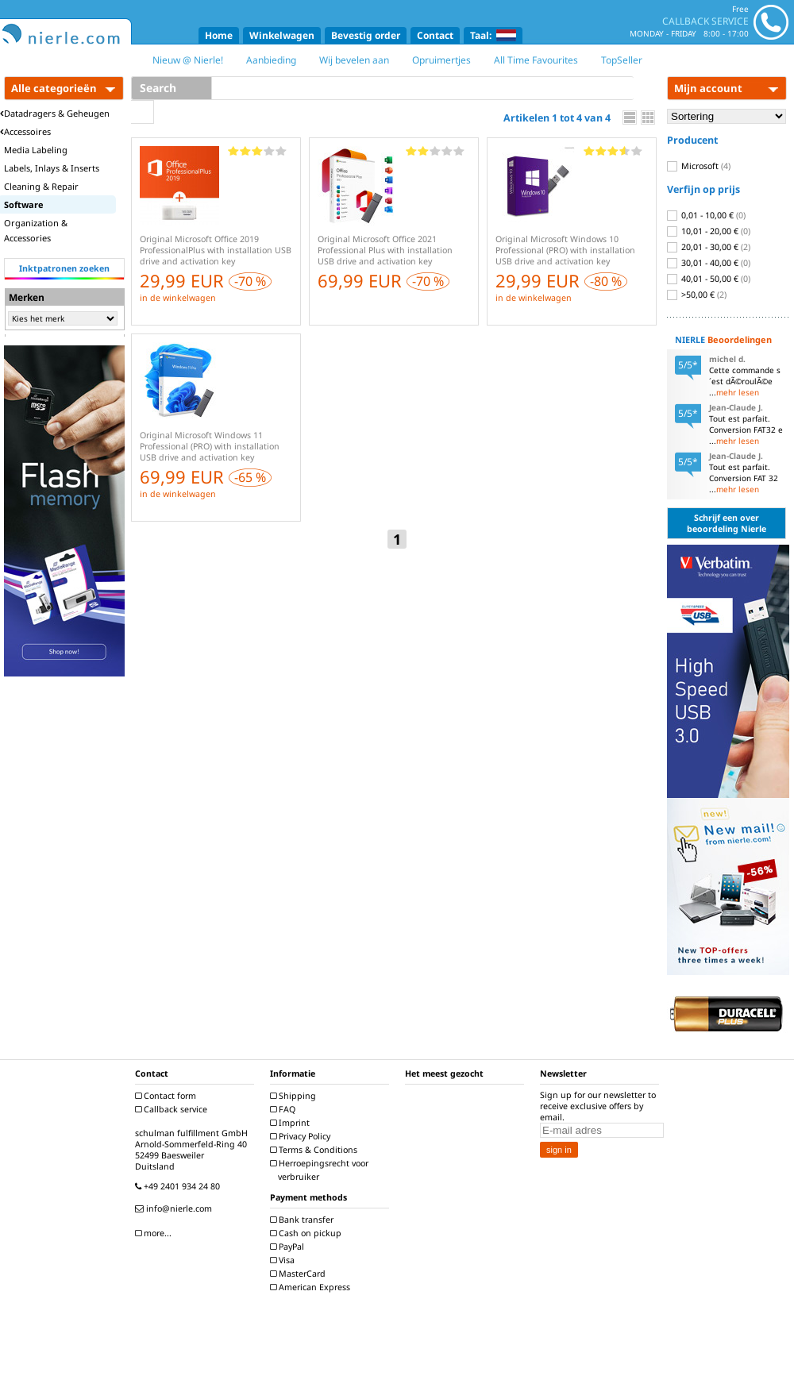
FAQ (284, 1109)
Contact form (167, 1095)
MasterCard (300, 1273)
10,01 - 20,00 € (708, 231)
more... (155, 1233)
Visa (284, 1260)
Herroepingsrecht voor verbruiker (321, 1170)
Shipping (295, 1095)
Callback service (173, 1109)
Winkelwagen (281, 35)
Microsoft (698, 166)
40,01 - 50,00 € (708, 278)
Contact (435, 35)
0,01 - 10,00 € (706, 215)
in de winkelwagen (178, 297)
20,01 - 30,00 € (708, 246)
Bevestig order (365, 35)
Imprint (292, 1122)
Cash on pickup (307, 1233)
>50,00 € (697, 294)
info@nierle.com (175, 1208)
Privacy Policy (302, 1136)
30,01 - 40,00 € (708, 262)
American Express (312, 1287)
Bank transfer (303, 1219)
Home (219, 35)
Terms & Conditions (315, 1149)
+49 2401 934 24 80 (179, 1186)
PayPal (289, 1246)
